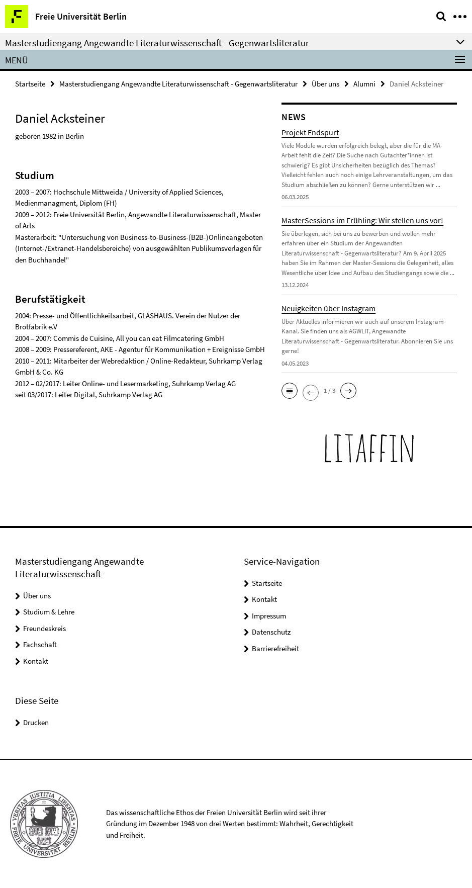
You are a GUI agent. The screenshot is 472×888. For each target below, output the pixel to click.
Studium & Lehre (48, 611)
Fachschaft (40, 644)
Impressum (269, 615)
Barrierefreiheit (275, 648)
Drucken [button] (36, 722)
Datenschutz (271, 632)
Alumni (364, 83)
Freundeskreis (44, 628)
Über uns (325, 83)
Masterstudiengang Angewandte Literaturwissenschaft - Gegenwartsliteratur (178, 83)
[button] (289, 391)
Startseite (30, 83)
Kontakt (35, 661)
